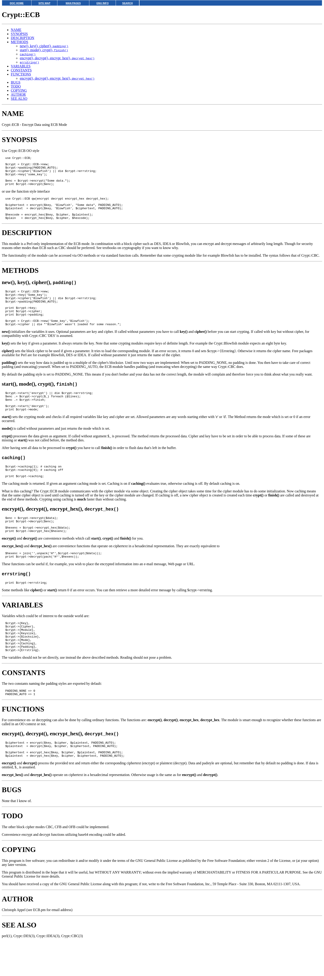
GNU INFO (102, 3)
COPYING (19, 90)
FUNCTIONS (21, 74)
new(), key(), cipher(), (44, 46)
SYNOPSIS (19, 34)
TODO (16, 86)
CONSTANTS (21, 70)
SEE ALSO (19, 98)
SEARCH (127, 3)
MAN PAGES (73, 3)
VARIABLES (21, 66)
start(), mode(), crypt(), (44, 50)
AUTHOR (18, 94)
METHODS (19, 42)
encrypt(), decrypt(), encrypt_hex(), (57, 58)
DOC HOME (17, 3)
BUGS (15, 82)
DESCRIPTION (22, 38)
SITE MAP (44, 3)
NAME (16, 30)
